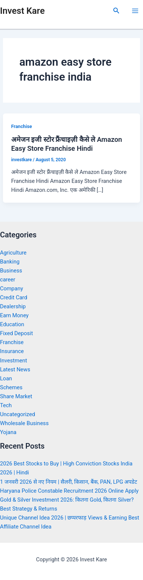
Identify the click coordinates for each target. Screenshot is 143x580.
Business (11, 270)
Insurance (12, 351)
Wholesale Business (24, 423)
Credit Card (13, 297)
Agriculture (13, 252)
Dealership (13, 306)
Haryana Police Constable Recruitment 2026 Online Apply (69, 490)
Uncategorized (17, 414)
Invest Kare (22, 11)
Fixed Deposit (16, 333)
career (7, 279)
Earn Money (14, 315)
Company (11, 288)
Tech (6, 405)
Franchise (21, 126)
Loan (6, 378)
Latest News (15, 369)
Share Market (16, 396)
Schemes (11, 387)
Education (12, 324)
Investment (13, 360)
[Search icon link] (116, 10)
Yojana (8, 432)
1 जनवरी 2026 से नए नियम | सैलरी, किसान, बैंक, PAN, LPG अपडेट (68, 481)
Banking (9, 261)
